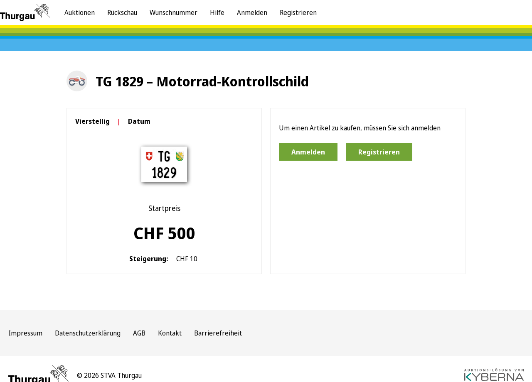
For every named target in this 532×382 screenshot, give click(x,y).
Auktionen (79, 12)
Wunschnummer (173, 12)
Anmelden (252, 12)
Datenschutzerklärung (88, 333)
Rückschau (122, 12)
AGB (139, 333)
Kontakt (170, 333)
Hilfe (217, 12)
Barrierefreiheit (218, 333)
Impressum (25, 333)
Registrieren (298, 12)
